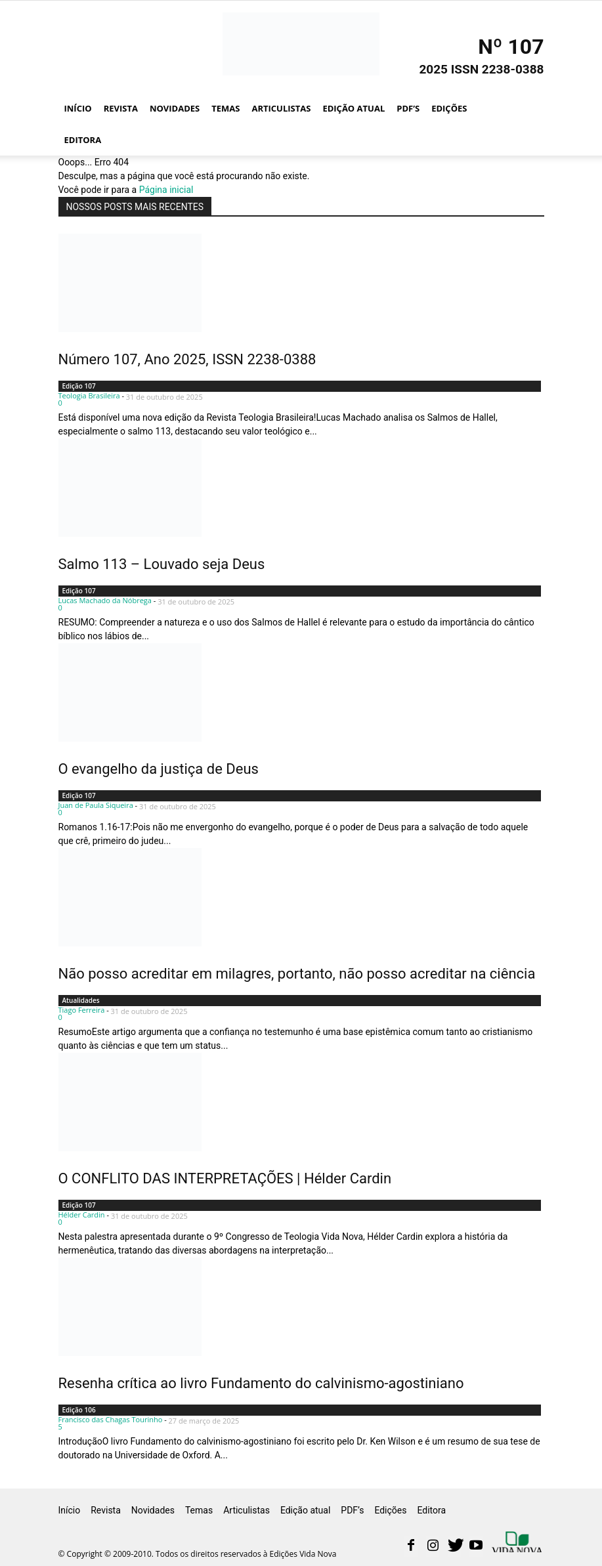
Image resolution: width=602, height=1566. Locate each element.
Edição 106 (79, 1409)
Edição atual (353, 108)
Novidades (175, 108)
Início (78, 108)
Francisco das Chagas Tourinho (110, 1419)
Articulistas (281, 108)
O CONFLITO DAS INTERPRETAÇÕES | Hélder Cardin (225, 1178)
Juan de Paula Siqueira (95, 805)
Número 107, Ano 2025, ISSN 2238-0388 (187, 359)
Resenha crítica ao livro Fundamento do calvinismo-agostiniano (261, 1383)
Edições (449, 108)
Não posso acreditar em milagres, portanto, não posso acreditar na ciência (297, 973)
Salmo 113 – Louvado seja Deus (161, 564)
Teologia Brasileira (89, 395)
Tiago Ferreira (81, 1010)
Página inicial (166, 189)
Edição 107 (79, 386)
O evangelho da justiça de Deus (158, 769)
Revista (121, 108)
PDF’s (408, 108)
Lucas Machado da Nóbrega (105, 600)
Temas (225, 108)
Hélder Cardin (81, 1214)
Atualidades (81, 1000)
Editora (83, 140)
